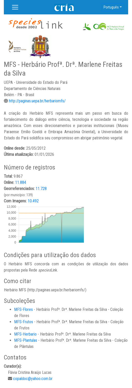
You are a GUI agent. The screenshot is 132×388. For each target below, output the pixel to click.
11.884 (20, 182)
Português (111, 7)
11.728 (41, 188)
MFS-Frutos (23, 321)
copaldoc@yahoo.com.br (33, 378)
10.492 (33, 200)
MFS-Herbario (25, 334)
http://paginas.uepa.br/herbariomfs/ (37, 100)
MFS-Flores (23, 309)
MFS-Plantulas (25, 340)
